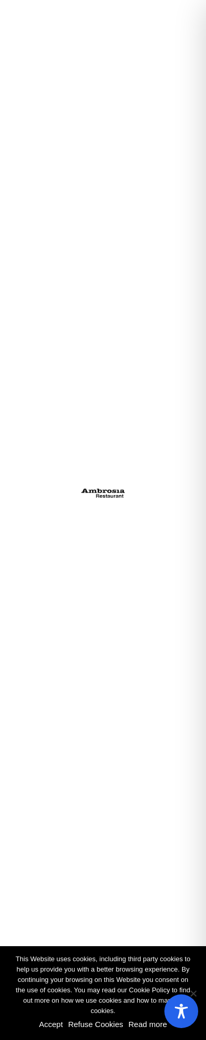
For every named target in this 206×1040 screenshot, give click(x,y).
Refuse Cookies (95, 1024)
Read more (147, 1024)
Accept (51, 1024)
